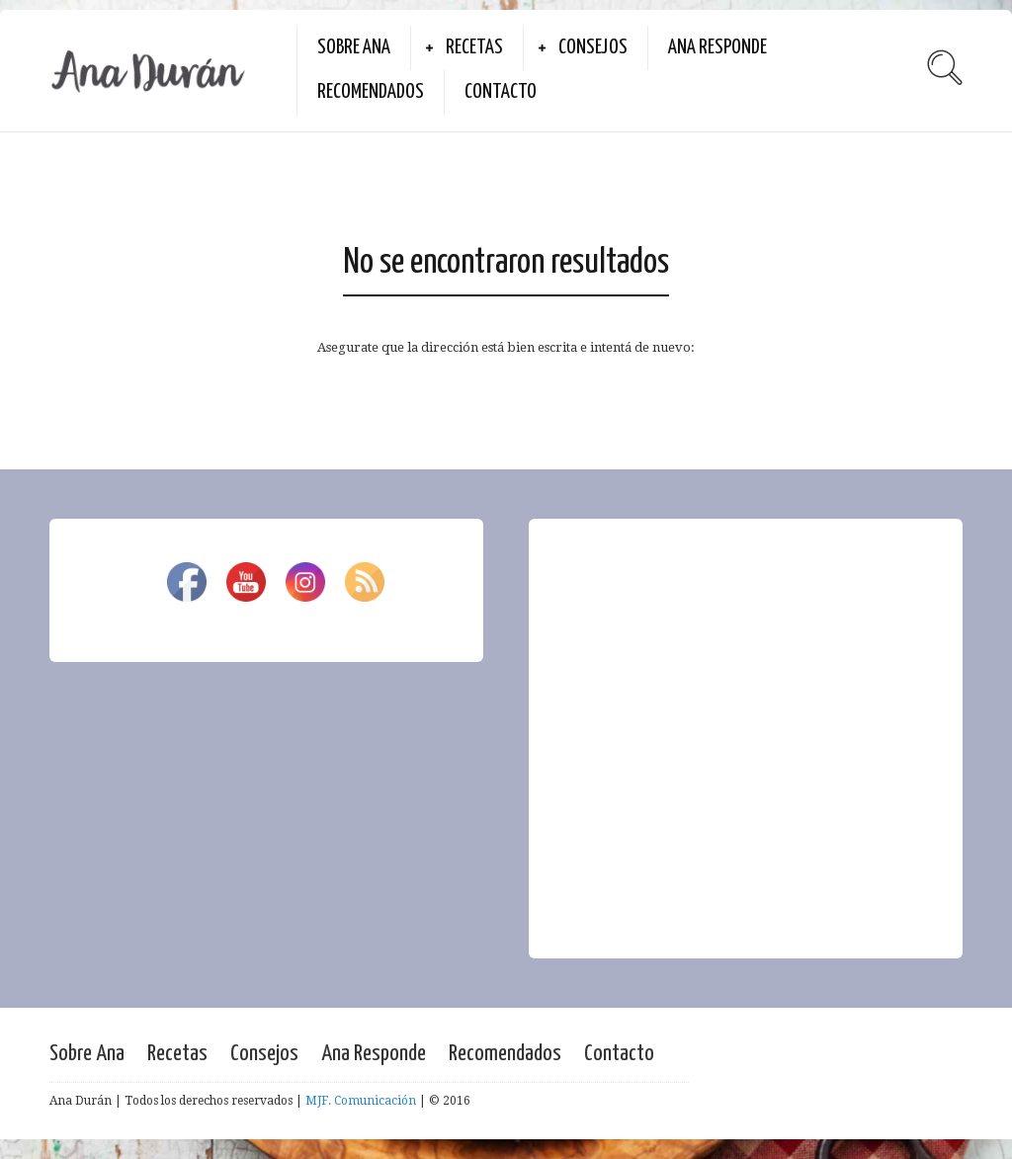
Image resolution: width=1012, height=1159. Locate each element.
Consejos (593, 47)
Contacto (500, 92)
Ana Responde (717, 47)
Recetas (474, 47)
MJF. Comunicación (360, 1101)
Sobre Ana (353, 47)
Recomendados (370, 92)
